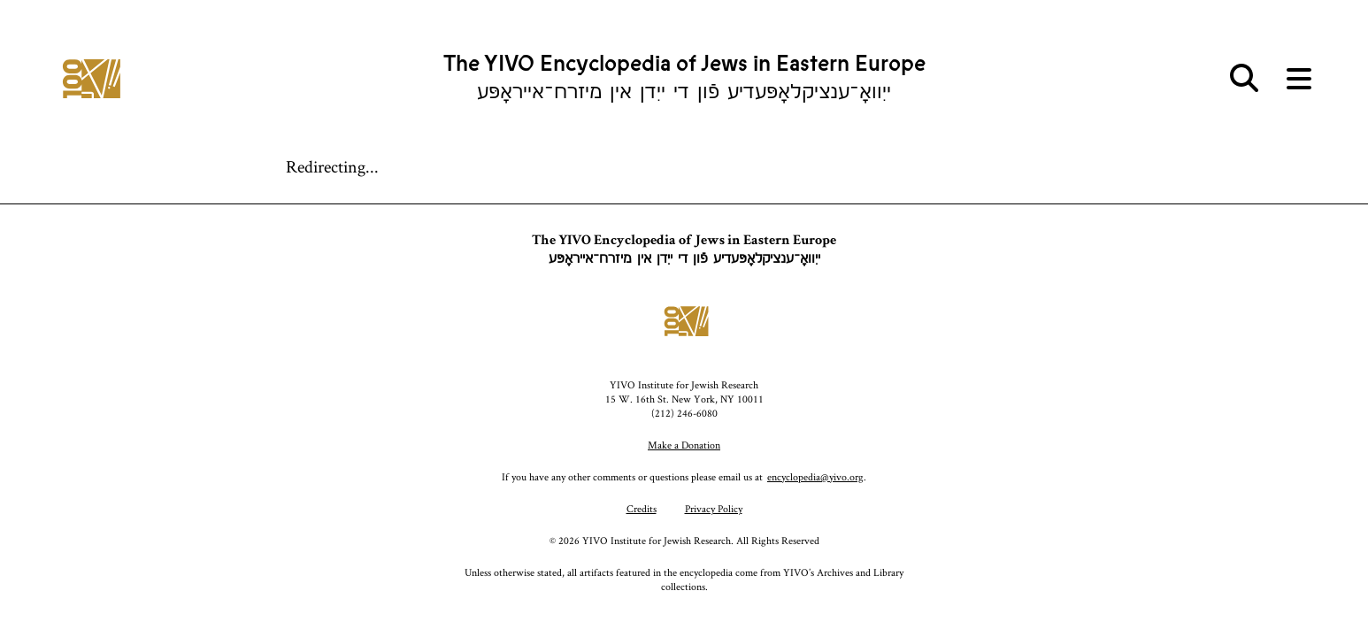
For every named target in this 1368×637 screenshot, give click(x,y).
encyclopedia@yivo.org (815, 476)
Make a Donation (684, 444)
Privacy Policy (713, 508)
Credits (641, 508)
